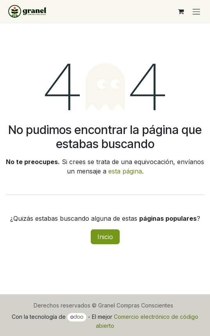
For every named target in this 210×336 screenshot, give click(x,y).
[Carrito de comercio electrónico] (180, 11)
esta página (125, 171)
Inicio (105, 237)
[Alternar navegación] (196, 11)
